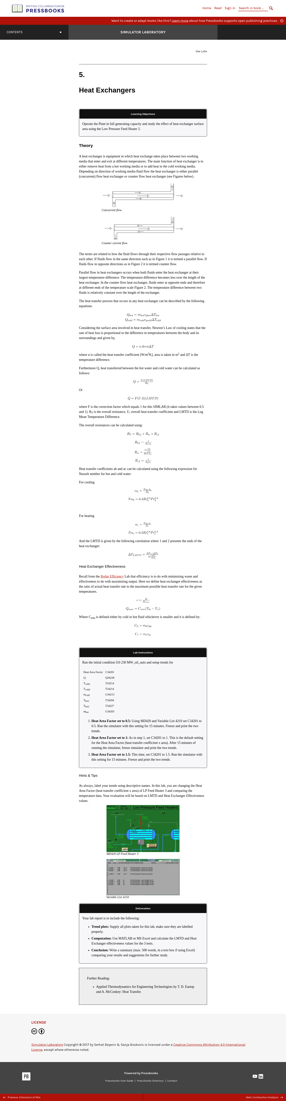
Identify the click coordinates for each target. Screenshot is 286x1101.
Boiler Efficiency (112, 576)
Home (206, 8)
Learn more (180, 21)
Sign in (230, 8)
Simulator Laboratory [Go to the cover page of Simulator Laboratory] (143, 32)
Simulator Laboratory (47, 1045)
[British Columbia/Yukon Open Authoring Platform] (38, 8)
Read (218, 8)
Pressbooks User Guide (119, 1080)
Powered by (141, 1073)
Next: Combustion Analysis (264, 1097)
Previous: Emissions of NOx (21, 1097)
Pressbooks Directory (150, 1080)
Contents (34, 32)
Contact (172, 1080)
